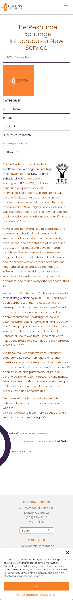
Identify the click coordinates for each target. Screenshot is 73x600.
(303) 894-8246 (36, 517)
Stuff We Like (11, 152)
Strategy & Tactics (15, 143)
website (8, 408)
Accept (37, 586)
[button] (67, 552)
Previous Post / (26, 433)
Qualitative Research (17, 135)
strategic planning (21, 298)
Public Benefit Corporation (36, 546)
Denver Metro (12, 109)
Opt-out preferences (27, 594)
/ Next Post (43, 441)
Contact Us (36, 522)
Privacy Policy (47, 594)
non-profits (40, 417)
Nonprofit (9, 126)
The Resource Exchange (19, 169)
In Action (8, 118)
